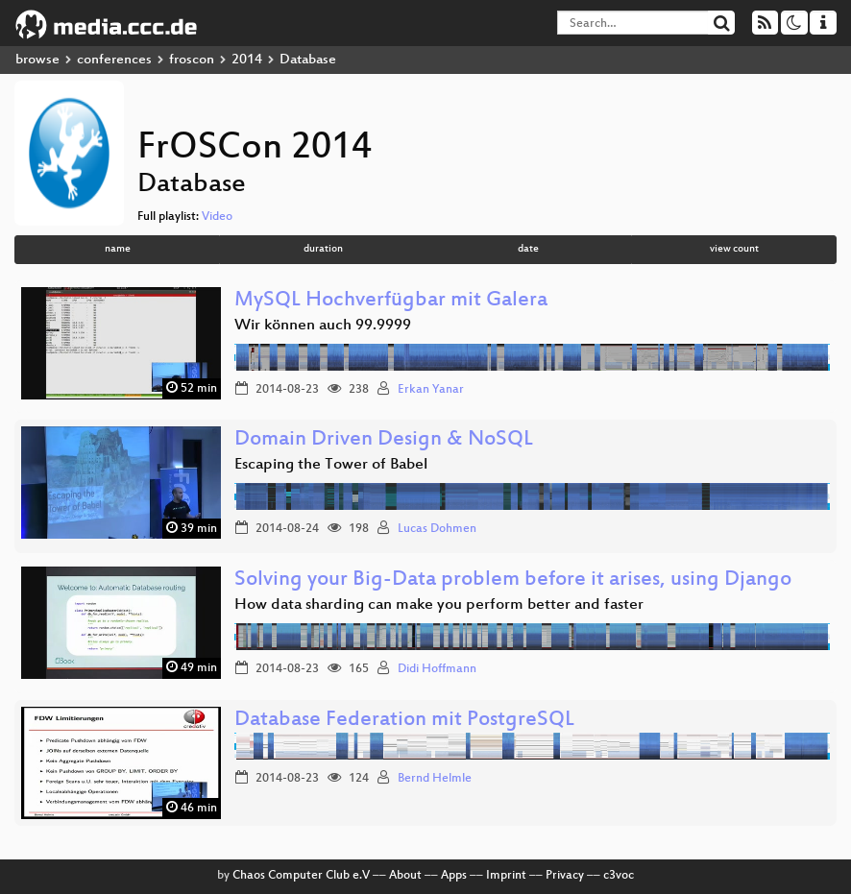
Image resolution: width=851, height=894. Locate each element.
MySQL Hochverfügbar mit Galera (390, 301)
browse (37, 60)
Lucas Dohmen (437, 529)
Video (217, 217)
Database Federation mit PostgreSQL (404, 721)
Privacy (565, 875)
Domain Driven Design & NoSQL (383, 440)
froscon (191, 60)
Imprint (506, 875)
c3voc (618, 875)
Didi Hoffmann (437, 669)
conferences (114, 60)
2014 (246, 60)
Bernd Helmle (435, 778)
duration (323, 249)
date (528, 249)
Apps (454, 875)
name (118, 249)
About (405, 875)
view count (734, 249)
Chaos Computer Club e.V (301, 875)
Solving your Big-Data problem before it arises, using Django (512, 580)
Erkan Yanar (431, 390)
